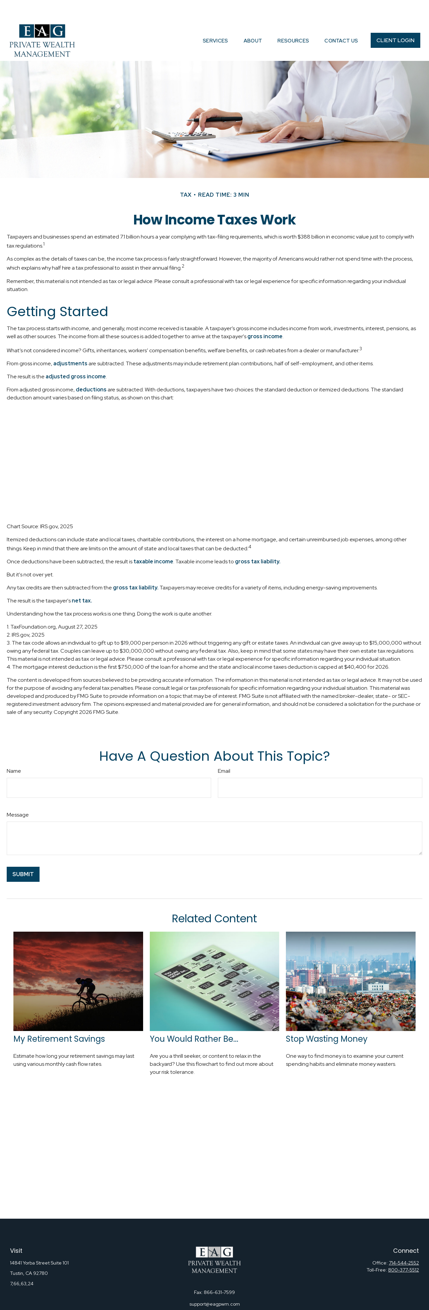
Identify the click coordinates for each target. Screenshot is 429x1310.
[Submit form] (23, 854)
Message (18, 794)
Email (224, 750)
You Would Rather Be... (194, 1018)
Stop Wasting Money (327, 1018)
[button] (215, 20)
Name (14, 750)
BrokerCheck (282, 1303)
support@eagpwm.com (214, 1284)
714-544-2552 (404, 1243)
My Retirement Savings (59, 1018)
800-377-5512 (403, 1250)
